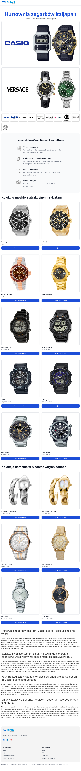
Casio (43, 750)
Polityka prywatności (8, 758)
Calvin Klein (45, 755)
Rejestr (5, 753)
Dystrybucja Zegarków (48, 758)
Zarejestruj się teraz (20, 248)
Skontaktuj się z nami (9, 755)
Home (4, 750)
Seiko (43, 753)
